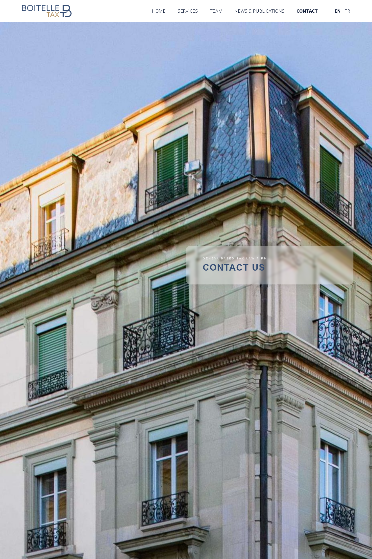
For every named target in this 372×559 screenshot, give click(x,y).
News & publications (259, 11)
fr (347, 11)
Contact (307, 11)
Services (188, 11)
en (338, 11)
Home (159, 11)
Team (216, 11)
